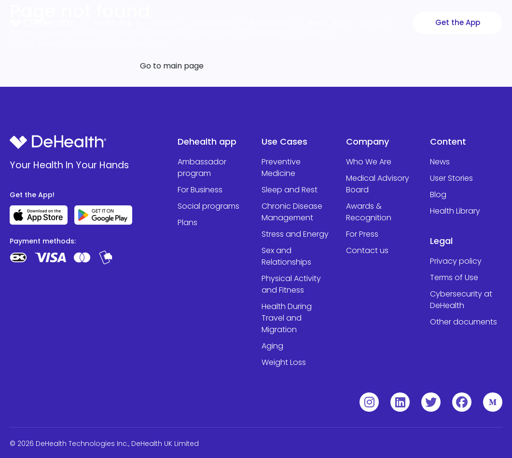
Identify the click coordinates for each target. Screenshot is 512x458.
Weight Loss (284, 362)
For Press (362, 234)
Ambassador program (202, 167)
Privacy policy (456, 261)
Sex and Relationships (286, 256)
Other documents (463, 321)
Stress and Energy (295, 234)
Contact (374, 22)
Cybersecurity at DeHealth (461, 299)
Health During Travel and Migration (287, 318)
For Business (200, 189)
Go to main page (172, 65)
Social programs (208, 206)
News (440, 161)
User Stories (451, 178)
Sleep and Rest (290, 189)
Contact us (367, 250)
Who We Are (368, 161)
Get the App (457, 22)
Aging (272, 345)
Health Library (455, 210)
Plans (342, 22)
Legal (441, 241)
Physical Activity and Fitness (291, 284)
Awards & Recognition (368, 212)
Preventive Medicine (281, 167)
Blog (438, 194)
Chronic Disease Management (292, 212)
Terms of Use (454, 277)
